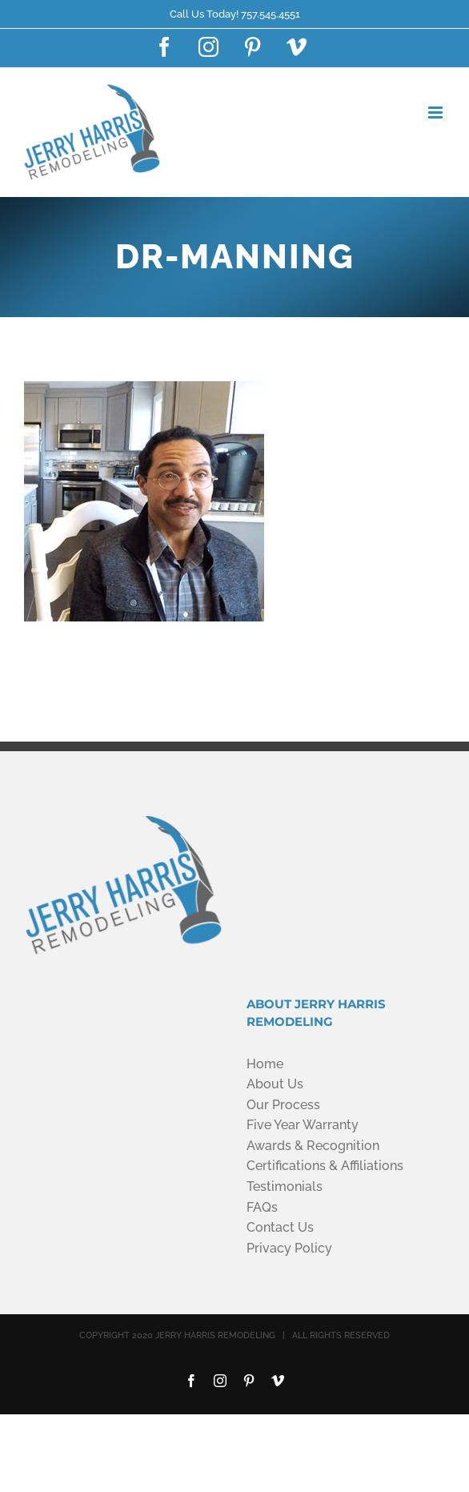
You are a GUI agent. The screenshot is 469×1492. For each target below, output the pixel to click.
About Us (275, 1084)
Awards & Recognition (313, 1145)
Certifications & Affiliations (325, 1165)
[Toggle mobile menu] (436, 112)
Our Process (283, 1104)
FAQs (262, 1207)
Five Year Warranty (303, 1124)
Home (265, 1064)
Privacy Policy (289, 1248)
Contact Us (280, 1227)
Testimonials (285, 1186)
